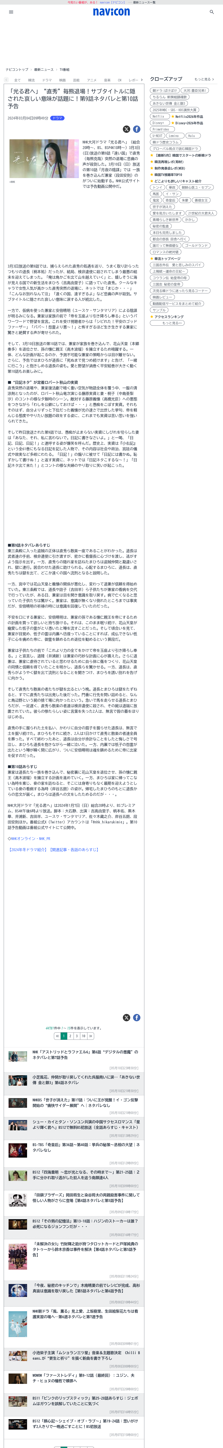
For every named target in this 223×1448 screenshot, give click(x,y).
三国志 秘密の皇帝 (166, 284)
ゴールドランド (196, 245)
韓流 (31, 80)
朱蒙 (185, 200)
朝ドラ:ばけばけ (165, 90)
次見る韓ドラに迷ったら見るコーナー (180, 290)
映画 (62, 80)
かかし (190, 219)
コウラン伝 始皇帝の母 (170, 278)
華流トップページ (167, 258)
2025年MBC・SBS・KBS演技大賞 (174, 110)
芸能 (76, 80)
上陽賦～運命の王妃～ (169, 271)
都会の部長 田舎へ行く (170, 239)
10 (103, 1036)
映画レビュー (162, 297)
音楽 (107, 80)
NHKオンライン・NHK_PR (30, 838)
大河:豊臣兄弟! (194, 90)
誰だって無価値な (166, 245)
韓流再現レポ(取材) (169, 162)
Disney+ (160, 123)
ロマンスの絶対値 (166, 252)
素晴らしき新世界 (166, 219)
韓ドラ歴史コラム (166, 142)
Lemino (175, 135)
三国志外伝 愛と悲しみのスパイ (177, 265)
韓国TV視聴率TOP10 (168, 174)
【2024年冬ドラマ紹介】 (28, 850)
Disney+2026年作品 (189, 123)
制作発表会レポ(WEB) (170, 168)
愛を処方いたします (167, 213)
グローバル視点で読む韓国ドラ (175, 148)
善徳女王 (201, 200)
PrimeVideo (162, 129)
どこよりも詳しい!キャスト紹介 (178, 181)
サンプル (159, 310)
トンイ (157, 187)
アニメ (92, 80)
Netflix (160, 116)
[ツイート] (126, 129)
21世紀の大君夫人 (201, 213)
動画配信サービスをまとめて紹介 (177, 303)
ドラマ (47, 80)
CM (119, 80)
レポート (135, 80)
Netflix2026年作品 (189, 116)
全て (17, 80)
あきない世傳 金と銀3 (169, 103)
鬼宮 (156, 200)
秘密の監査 (161, 226)
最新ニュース (44, 69)
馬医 (156, 194)
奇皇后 (170, 200)
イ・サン (172, 194)
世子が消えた (162, 207)
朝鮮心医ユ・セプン (196, 187)
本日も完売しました (167, 232)
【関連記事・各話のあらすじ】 (74, 850)
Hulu (193, 135)
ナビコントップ (17, 69)
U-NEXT (157, 135)
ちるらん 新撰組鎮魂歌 (170, 97)
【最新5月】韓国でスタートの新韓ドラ (183, 155)
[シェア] (136, 129)
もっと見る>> (167, 323)
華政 (172, 187)
